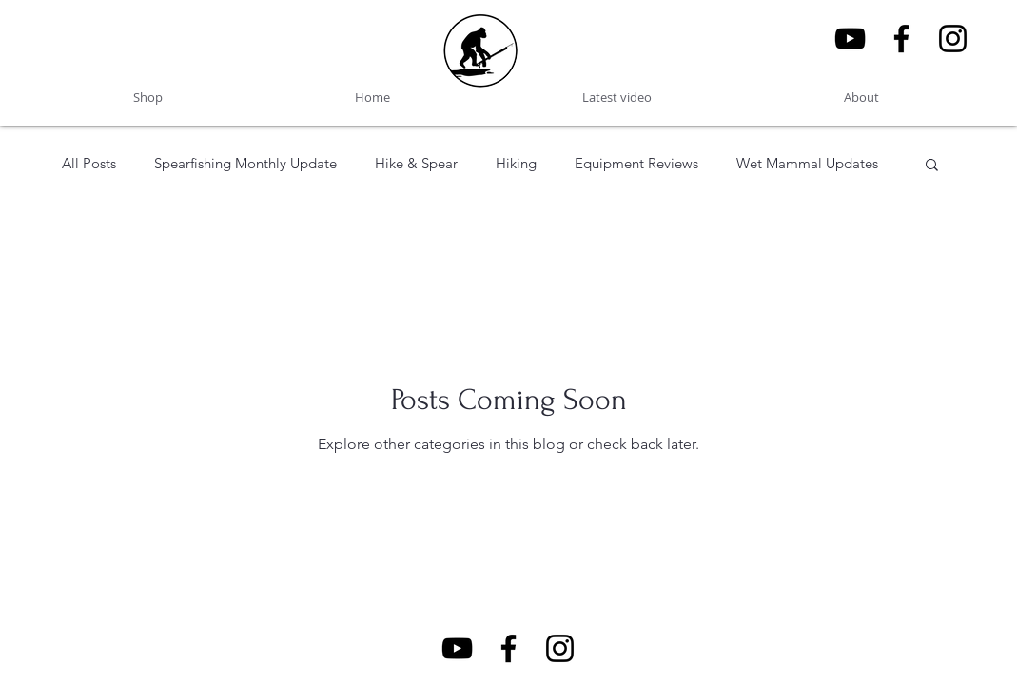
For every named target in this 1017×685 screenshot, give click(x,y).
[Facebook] (901, 38)
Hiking (516, 163)
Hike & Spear (416, 163)
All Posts (89, 163)
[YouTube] (850, 38)
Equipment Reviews (636, 163)
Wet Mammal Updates (807, 163)
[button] (932, 166)
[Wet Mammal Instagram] (952, 38)
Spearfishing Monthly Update (245, 163)
